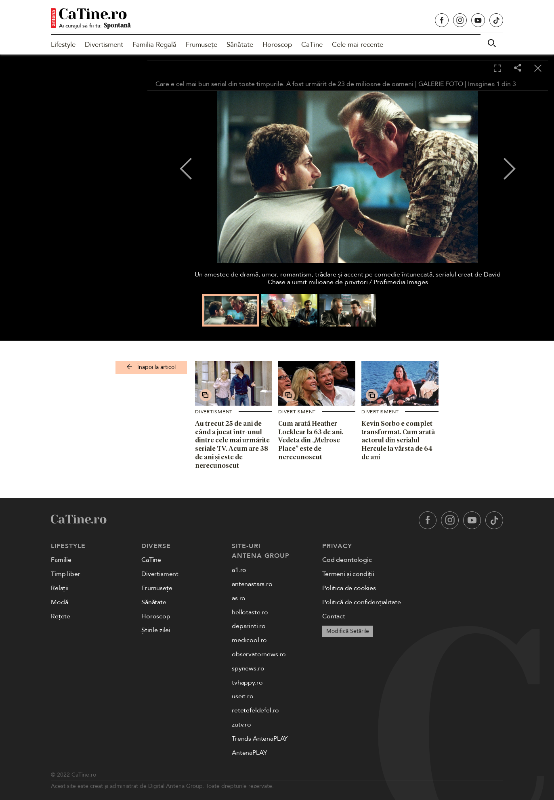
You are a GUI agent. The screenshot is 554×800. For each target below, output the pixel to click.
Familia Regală (154, 44)
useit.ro (243, 696)
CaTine (312, 44)
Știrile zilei (155, 630)
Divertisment (104, 44)
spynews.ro (248, 668)
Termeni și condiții (348, 574)
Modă (59, 602)
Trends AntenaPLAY (260, 738)
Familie (61, 559)
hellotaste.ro (250, 612)
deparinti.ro (249, 626)
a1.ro (239, 569)
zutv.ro (241, 724)
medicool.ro (249, 640)
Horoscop (277, 44)
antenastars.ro (252, 584)
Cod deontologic (347, 559)
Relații (60, 588)
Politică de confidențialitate (361, 602)
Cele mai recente (357, 44)
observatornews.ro (259, 654)
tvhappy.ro (247, 682)
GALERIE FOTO (440, 84)
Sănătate (240, 44)
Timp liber (65, 574)
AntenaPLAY (249, 752)
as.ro (239, 598)
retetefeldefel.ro (255, 710)
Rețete (60, 616)
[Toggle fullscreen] (497, 68)
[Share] (518, 68)
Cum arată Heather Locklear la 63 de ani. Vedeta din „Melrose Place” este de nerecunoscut (310, 440)
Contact (333, 616)
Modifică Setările (347, 631)
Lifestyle (63, 44)
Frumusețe (201, 44)
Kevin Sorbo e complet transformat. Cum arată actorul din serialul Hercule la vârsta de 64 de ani (398, 440)
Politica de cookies (349, 588)
